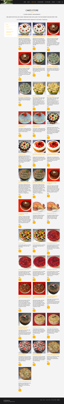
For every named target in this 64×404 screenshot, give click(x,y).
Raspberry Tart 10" (52, 269)
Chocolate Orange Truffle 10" (23, 214)
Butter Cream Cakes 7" (24, 182)
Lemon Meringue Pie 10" (24, 381)
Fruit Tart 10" (36, 243)
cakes (7, 24)
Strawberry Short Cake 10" (53, 154)
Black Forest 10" (37, 354)
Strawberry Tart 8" (52, 243)
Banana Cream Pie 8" (52, 66)
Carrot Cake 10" (37, 66)
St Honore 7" (50, 125)
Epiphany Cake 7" (37, 213)
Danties (7, 26)
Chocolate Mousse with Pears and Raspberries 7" (24, 297)
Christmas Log (9, 34)
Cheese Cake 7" (37, 96)
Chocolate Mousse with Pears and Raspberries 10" (39, 297)
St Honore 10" (22, 154)
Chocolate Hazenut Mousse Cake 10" (23, 327)
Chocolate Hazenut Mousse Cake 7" (52, 296)
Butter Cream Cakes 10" (39, 182)
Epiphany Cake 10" (52, 213)
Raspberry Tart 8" (37, 269)
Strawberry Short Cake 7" (39, 154)
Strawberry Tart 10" (23, 269)
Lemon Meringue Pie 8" (53, 354)
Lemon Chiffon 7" (37, 327)
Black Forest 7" (22, 354)
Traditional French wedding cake (9, 32)
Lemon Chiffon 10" (52, 327)
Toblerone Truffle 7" (52, 36)
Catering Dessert (9, 29)
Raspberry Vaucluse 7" (24, 36)
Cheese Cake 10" (51, 96)
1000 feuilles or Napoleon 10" (37, 126)
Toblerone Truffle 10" (24, 66)
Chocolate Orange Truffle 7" (51, 183)
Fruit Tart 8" (21, 243)
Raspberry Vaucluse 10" (39, 36)
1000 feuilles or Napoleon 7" (22, 126)
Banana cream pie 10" (24, 96)
